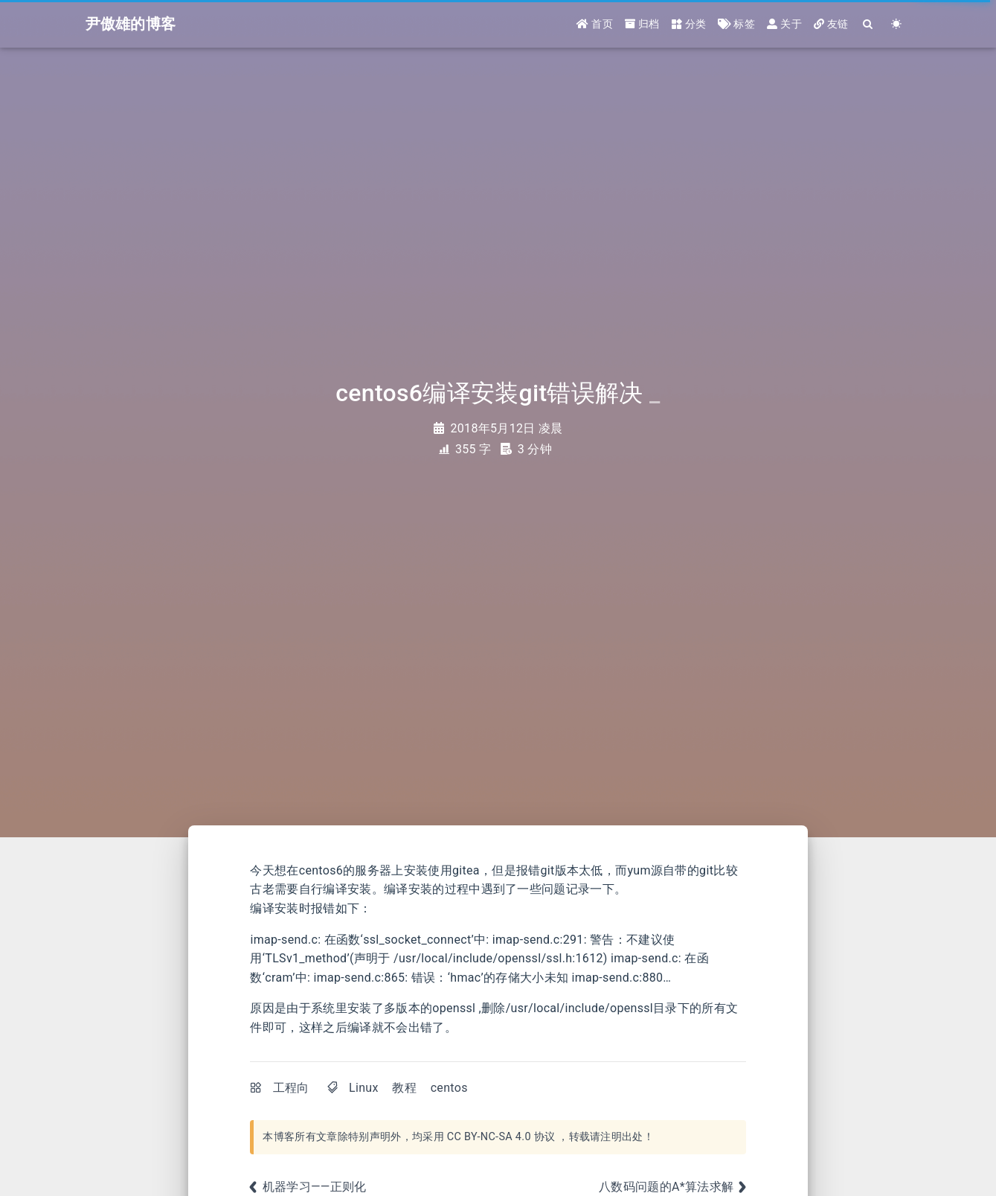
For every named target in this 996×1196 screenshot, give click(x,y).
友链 (831, 24)
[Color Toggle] (897, 24)
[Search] (869, 24)
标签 (736, 24)
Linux (364, 1088)
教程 (404, 1088)
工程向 (291, 1088)
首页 (594, 24)
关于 (784, 24)
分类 (689, 24)
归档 (642, 24)
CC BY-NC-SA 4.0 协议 (501, 1137)
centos (449, 1088)
